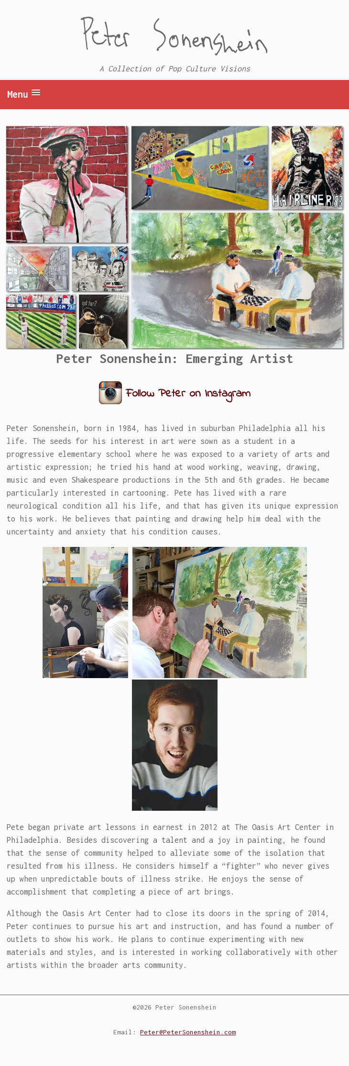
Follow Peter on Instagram (188, 394)
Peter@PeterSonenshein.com (188, 1032)
